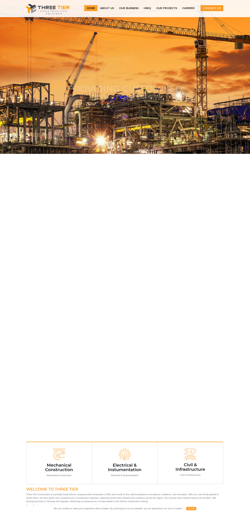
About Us (107, 8)
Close (191, 508)
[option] (125, 77)
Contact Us (212, 8)
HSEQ (147, 8)
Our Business (129, 8)
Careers (188, 8)
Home (91, 8)
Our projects (166, 8)
